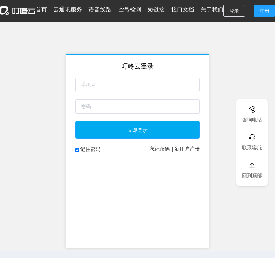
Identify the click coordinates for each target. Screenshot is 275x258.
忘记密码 (160, 149)
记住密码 (90, 149)
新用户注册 (187, 149)
